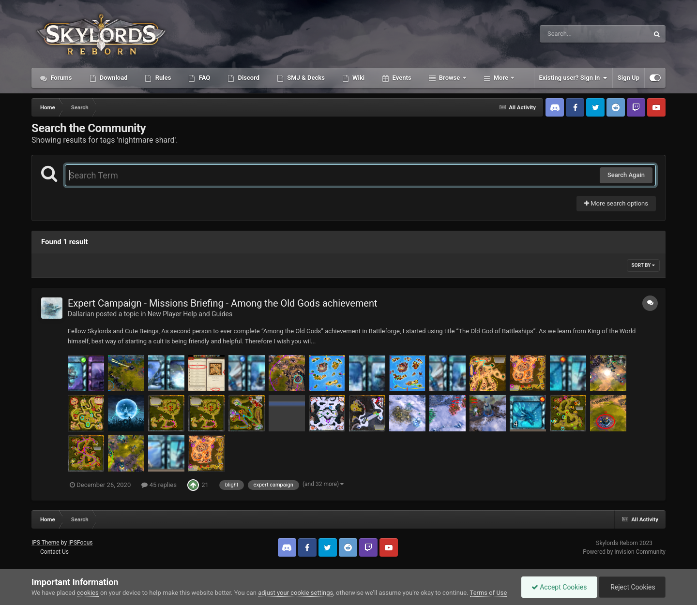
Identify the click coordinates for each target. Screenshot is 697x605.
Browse (450, 77)
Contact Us (54, 551)
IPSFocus (80, 542)
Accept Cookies (559, 587)
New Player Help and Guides (190, 314)
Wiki (357, 77)
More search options (616, 203)
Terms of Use (488, 592)
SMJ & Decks (305, 77)
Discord (247, 77)
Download (113, 77)
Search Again (626, 174)
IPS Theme (45, 542)
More (501, 77)
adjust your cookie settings (295, 592)
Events (401, 77)
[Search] (570, 34)
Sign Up (628, 77)
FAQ (203, 77)
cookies (88, 592)
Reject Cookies (632, 587)
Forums (60, 77)
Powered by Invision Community (624, 551)
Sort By (643, 265)
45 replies (158, 484)
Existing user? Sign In (573, 78)
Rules (162, 77)
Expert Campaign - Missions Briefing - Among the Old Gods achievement (223, 303)
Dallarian (81, 314)
